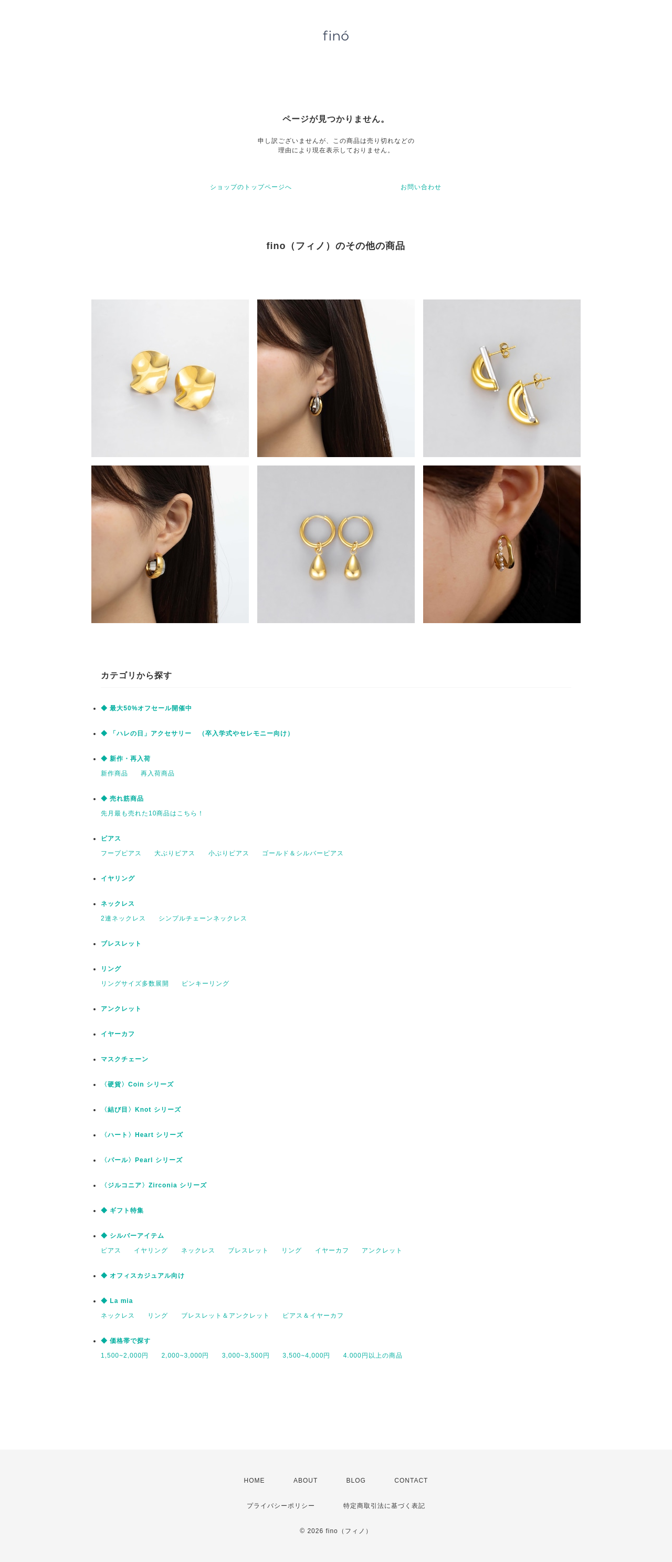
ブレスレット (121, 943)
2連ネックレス (123, 918)
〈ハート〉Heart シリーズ (142, 1135)
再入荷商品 (158, 773)
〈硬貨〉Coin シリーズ (137, 1084)
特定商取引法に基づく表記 (384, 1505)
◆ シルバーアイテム (132, 1235)
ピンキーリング (205, 983)
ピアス (111, 838)
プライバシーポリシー (281, 1505)
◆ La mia (117, 1301)
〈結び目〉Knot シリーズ (141, 1109)
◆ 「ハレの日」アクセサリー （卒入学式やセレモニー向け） (197, 733)
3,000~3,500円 (246, 1355)
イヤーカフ (118, 1034)
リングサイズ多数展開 (135, 983)
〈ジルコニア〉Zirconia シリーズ (154, 1185)
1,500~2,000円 (125, 1355)
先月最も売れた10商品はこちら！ (152, 813)
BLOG (356, 1480)
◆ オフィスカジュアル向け (143, 1275)
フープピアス (121, 853)
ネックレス (118, 903)
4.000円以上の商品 (373, 1355)
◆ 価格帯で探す (126, 1340)
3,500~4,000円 (306, 1355)
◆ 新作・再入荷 (126, 758)
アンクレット (121, 1008)
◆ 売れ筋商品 (122, 798)
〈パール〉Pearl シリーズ (142, 1160)
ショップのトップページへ (251, 187)
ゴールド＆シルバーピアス (303, 853)
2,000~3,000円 (185, 1355)
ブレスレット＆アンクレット (225, 1315)
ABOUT (305, 1480)
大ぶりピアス (174, 853)
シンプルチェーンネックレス (203, 918)
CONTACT (411, 1480)
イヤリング (118, 878)
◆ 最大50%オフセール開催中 (146, 708)
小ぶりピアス (228, 853)
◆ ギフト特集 (122, 1210)
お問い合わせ (421, 187)
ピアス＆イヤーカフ (313, 1315)
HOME (254, 1480)
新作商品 (114, 773)
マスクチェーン (125, 1059)
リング (111, 969)
